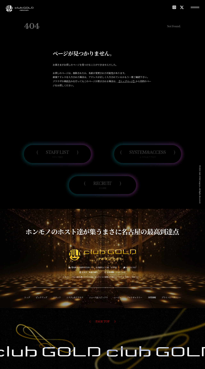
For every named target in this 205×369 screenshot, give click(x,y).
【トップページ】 (126, 81)
